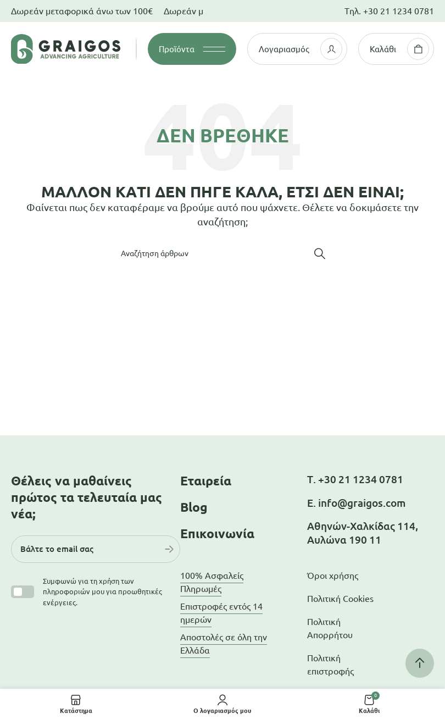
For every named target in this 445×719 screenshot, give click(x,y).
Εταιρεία (205, 481)
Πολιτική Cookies (340, 599)
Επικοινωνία (217, 533)
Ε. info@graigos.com (356, 503)
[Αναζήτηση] (222, 253)
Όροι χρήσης (332, 575)
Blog (194, 507)
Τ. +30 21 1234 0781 (355, 479)
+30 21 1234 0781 (398, 11)
